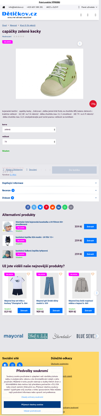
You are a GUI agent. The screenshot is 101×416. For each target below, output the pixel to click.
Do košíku (74, 160)
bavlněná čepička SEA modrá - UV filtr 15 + (34, 237)
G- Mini (13, 174)
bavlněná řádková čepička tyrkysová (32, 251)
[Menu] (95, 15)
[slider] (18, 36)
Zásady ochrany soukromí (67, 407)
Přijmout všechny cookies (32, 404)
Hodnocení (6, 36)
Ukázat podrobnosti (32, 411)
